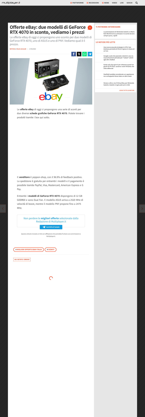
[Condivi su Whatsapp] (84, 54)
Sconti (50, 249)
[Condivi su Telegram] (90, 54)
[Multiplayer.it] (11, 3)
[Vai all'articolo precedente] (142, 209)
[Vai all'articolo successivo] (3, 209)
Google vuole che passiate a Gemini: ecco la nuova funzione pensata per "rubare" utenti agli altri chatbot (118, 58)
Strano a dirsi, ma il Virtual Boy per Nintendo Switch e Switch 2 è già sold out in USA (119, 84)
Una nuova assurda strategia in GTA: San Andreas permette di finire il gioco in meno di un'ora (119, 49)
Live (122, 3)
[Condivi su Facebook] (73, 54)
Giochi (129, 3)
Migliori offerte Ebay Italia (29, 249)
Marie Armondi (21, 49)
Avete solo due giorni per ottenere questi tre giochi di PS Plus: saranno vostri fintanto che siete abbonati (119, 66)
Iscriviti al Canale (51, 227)
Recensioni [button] (93, 3)
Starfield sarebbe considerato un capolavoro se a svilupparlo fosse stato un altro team (119, 75)
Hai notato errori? (22, 259)
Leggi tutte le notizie (126, 90)
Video (114, 3)
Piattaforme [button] (77, 3)
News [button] (105, 3)
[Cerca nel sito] (136, 3)
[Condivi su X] (79, 54)
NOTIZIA (12, 49)
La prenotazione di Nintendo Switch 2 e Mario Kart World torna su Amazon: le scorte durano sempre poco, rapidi (119, 34)
